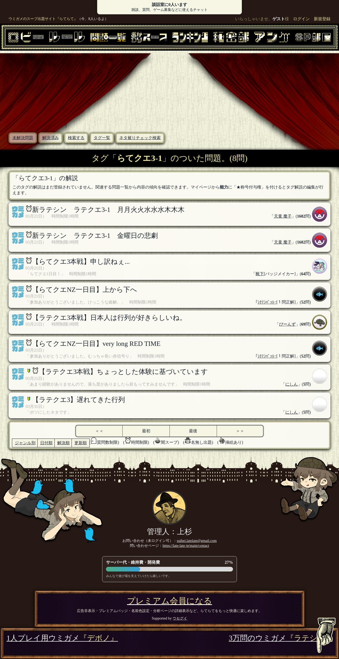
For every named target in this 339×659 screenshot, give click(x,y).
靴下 (260, 274)
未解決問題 (22, 138)
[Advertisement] (169, 89)
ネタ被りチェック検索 (140, 138)
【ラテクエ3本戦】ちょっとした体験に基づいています (123, 371)
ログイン (301, 19)
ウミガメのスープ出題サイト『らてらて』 (43, 19)
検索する (76, 138)
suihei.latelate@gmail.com (197, 541)
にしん (291, 384)
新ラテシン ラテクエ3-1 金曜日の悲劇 (95, 235)
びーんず (287, 324)
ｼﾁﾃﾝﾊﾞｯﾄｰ (267, 302)
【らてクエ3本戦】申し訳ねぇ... (81, 261)
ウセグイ (180, 618)
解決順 (63, 443)
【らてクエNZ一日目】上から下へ (84, 289)
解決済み (50, 138)
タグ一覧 (102, 138)
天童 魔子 (283, 216)
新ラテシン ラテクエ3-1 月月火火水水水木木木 (108, 209)
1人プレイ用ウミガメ (62, 638)
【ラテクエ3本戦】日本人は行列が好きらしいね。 (109, 317)
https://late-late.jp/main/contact (186, 545)
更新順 (80, 443)
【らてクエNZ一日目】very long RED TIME (96, 343)
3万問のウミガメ (281, 638)
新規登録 (322, 19)
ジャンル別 (25, 443)
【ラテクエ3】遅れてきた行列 (78, 400)
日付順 (46, 443)
